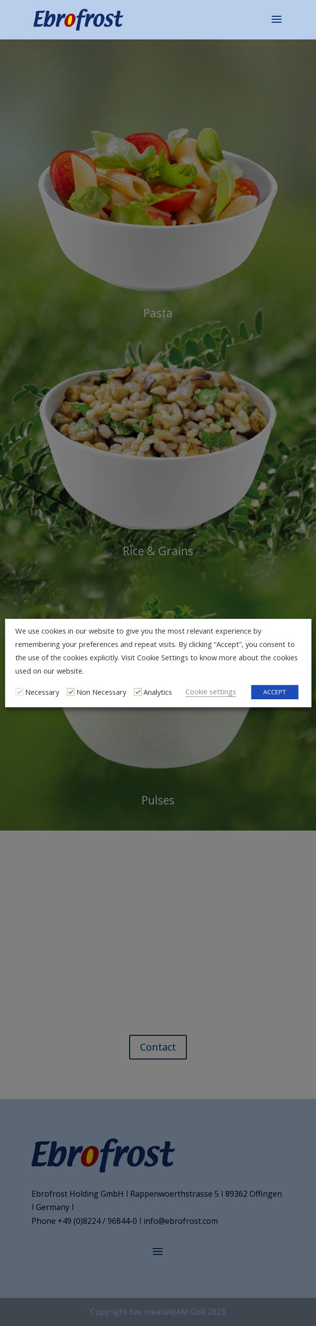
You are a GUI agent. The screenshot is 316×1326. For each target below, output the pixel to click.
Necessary (42, 692)
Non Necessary (101, 692)
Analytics (157, 692)
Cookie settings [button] (210, 691)
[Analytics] (137, 692)
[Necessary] (19, 692)
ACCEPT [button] (274, 691)
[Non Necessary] (70, 692)
